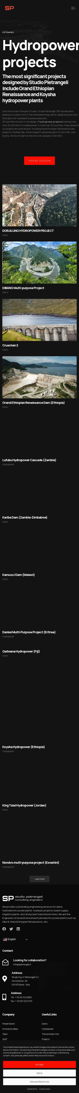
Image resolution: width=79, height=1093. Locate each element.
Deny (39, 1073)
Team (5, 1034)
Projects (46, 1039)
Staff (4, 1039)
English (9, 939)
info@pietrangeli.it (22, 964)
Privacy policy (45, 1088)
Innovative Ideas (10, 1028)
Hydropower (8, 464)
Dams (5, 235)
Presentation (8, 1023)
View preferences (39, 1081)
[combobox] (39, 173)
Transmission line (50, 1034)
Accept (39, 1064)
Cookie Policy (32, 1088)
